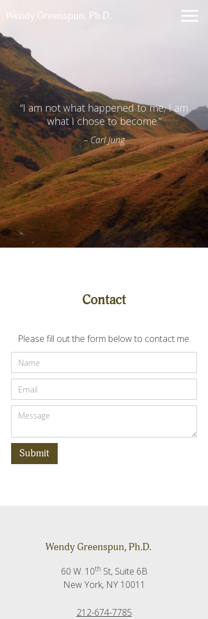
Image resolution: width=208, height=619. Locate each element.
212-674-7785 (104, 612)
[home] (83, 16)
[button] (187, 16)
